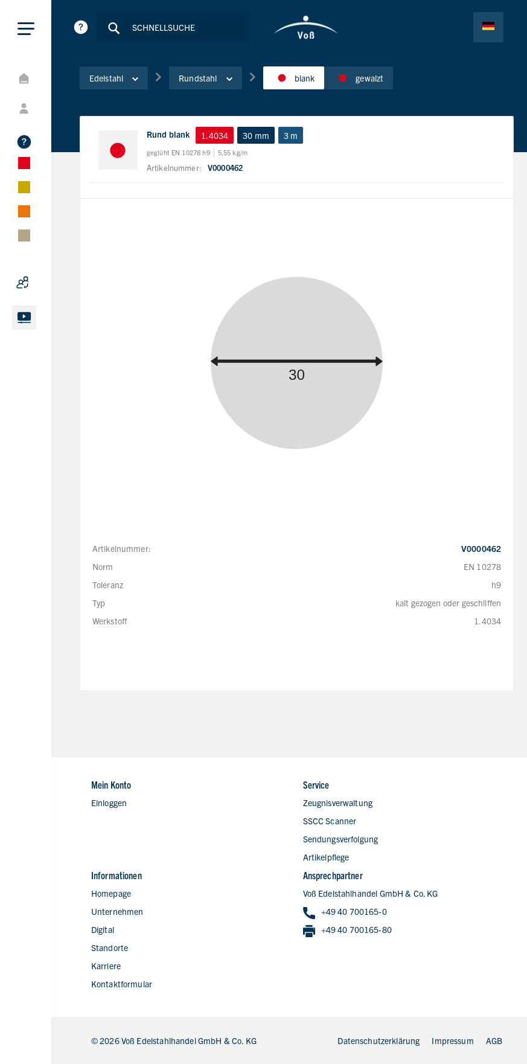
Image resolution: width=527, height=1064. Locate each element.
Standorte (109, 947)
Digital (102, 929)
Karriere (106, 965)
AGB (494, 1040)
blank (294, 78)
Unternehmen (117, 911)
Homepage (111, 893)
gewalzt (358, 78)
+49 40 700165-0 (345, 912)
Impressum (452, 1040)
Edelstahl (113, 77)
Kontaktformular (121, 983)
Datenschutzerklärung (378, 1040)
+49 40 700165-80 (347, 930)
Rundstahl (205, 77)
